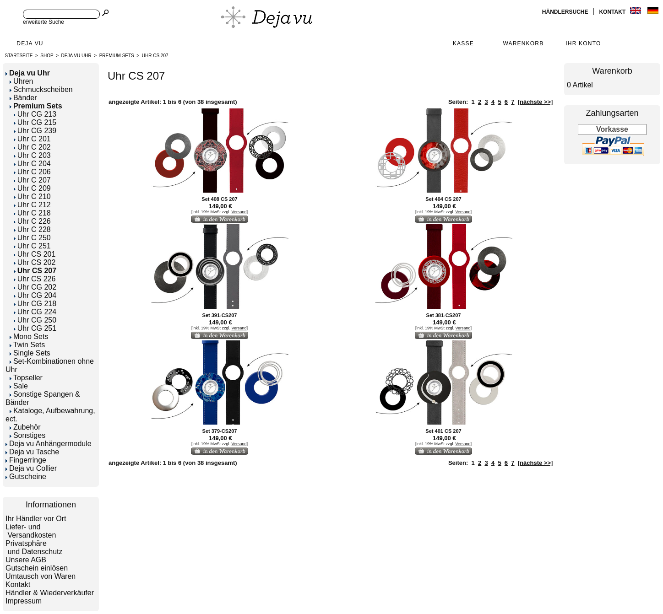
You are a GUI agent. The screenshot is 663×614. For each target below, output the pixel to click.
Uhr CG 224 (35, 312)
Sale (19, 386)
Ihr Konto (583, 43)
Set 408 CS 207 (219, 199)
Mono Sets (29, 336)
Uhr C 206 (32, 172)
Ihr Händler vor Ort (35, 518)
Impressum (23, 601)
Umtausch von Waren (40, 576)
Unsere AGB (25, 560)
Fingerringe (25, 460)
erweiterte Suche (43, 22)
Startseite (19, 55)
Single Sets (30, 353)
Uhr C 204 (32, 163)
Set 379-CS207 (219, 431)
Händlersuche (566, 12)
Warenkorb (523, 43)
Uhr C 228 (32, 229)
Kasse (463, 43)
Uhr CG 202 (35, 287)
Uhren (21, 81)
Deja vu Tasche (32, 452)
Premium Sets (116, 55)
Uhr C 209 (32, 188)
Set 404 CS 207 (443, 199)
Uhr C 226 (32, 221)
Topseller (26, 378)
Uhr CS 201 (35, 254)
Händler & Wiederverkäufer (49, 593)
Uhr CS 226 (35, 279)
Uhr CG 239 (35, 131)
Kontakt (613, 12)
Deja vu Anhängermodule (48, 443)
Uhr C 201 (32, 139)
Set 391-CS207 (219, 315)
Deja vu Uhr (76, 55)
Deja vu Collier (31, 468)
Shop (46, 55)
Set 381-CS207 (443, 315)
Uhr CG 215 (35, 122)
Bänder (23, 98)
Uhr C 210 (32, 196)
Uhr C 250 (32, 238)
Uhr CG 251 (35, 328)
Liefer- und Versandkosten (30, 531)
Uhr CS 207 (155, 55)
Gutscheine (25, 476)
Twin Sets (27, 345)
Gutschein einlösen (36, 568)
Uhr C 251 (32, 246)
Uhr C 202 (32, 147)
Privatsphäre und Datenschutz (34, 547)
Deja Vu (29, 43)
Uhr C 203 (32, 155)
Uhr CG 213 (35, 114)
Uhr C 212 (32, 205)
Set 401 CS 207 (443, 431)
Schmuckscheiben (41, 89)
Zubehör (25, 427)
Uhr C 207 (32, 180)
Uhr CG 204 (35, 295)
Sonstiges (27, 435)
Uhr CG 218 (35, 303)
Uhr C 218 (32, 213)
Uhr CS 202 (35, 262)
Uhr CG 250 (35, 320)
